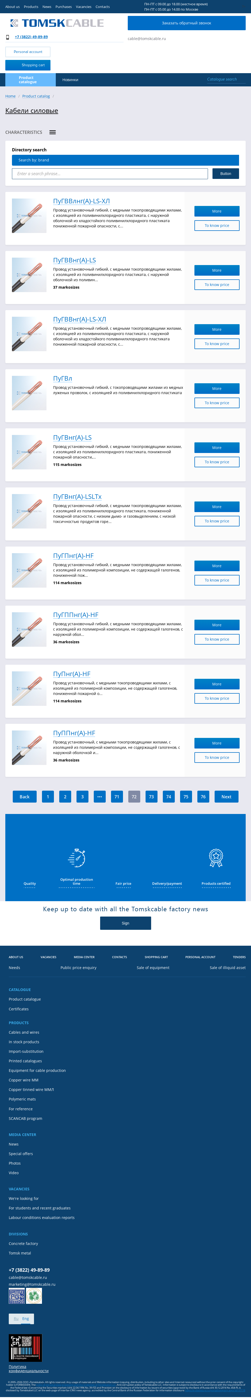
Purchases (64, 6)
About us (12, 6)
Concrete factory (23, 1243)
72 (134, 797)
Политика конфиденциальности (29, 1368)
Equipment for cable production (37, 1070)
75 (186, 797)
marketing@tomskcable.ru (32, 1284)
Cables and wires (24, 1032)
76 (203, 797)
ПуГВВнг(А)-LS (74, 260)
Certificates (19, 1009)
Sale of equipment (153, 968)
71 (116, 797)
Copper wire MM (24, 1080)
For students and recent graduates (40, 1208)
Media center (84, 957)
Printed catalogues (25, 1061)
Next (226, 797)
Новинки (70, 80)
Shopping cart (26, 64)
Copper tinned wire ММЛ (31, 1090)
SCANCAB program (25, 1118)
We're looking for (24, 1198)
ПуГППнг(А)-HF (75, 615)
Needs (14, 968)
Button (225, 173)
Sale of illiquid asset (228, 968)
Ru (16, 1318)
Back (24, 797)
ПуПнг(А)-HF (71, 674)
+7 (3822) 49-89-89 (31, 36)
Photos (15, 1163)
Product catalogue (25, 999)
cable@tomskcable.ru (147, 38)
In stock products (24, 1042)
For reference (21, 1109)
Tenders (239, 957)
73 (151, 797)
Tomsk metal (20, 1253)
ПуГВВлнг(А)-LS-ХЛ (81, 201)
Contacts (103, 6)
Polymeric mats (22, 1099)
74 (168, 797)
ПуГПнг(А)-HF (73, 556)
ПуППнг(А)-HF (74, 733)
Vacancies (83, 6)
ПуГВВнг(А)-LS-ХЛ (79, 319)
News (46, 6)
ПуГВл (62, 378)
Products (31, 6)
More (224, 211)
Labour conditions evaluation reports (42, 1218)
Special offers (21, 1154)
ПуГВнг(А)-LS (72, 437)
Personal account (28, 52)
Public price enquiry (78, 968)
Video (14, 1173)
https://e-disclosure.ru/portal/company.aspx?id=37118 (215, 1390)
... (99, 795)
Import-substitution (26, 1051)
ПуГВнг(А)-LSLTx (77, 496)
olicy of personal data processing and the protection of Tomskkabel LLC (77, 1384)
